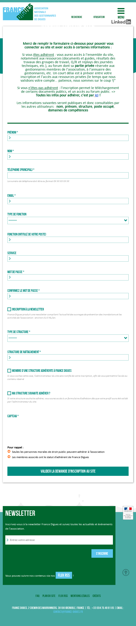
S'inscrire (102, 553)
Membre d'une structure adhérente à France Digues (42, 371)
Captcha (12, 416)
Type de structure (17, 332)
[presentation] (42, 427)
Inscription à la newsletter (28, 309)
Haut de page (125, 572)
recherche (77, 11)
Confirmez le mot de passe (22, 290)
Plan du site (48, 596)
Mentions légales (80, 596)
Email (10, 195)
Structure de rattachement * (24, 352)
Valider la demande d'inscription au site (68, 471)
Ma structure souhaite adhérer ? (31, 393)
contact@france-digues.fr (68, 612)
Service (11, 253)
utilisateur (99, 11)
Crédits (97, 596)
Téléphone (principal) (20, 170)
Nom (9, 151)
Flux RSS (64, 575)
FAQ (37, 596)
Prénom (11, 132)
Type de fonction (16, 214)
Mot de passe (14, 272)
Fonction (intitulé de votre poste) (26, 234)
